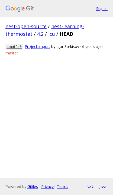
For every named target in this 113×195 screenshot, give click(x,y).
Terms (62, 186)
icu (51, 34)
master (11, 53)
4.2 (40, 34)
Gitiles (32, 186)
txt (90, 186)
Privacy (47, 186)
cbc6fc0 (14, 46)
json (103, 186)
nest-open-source (26, 26)
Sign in (102, 8)
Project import (37, 46)
